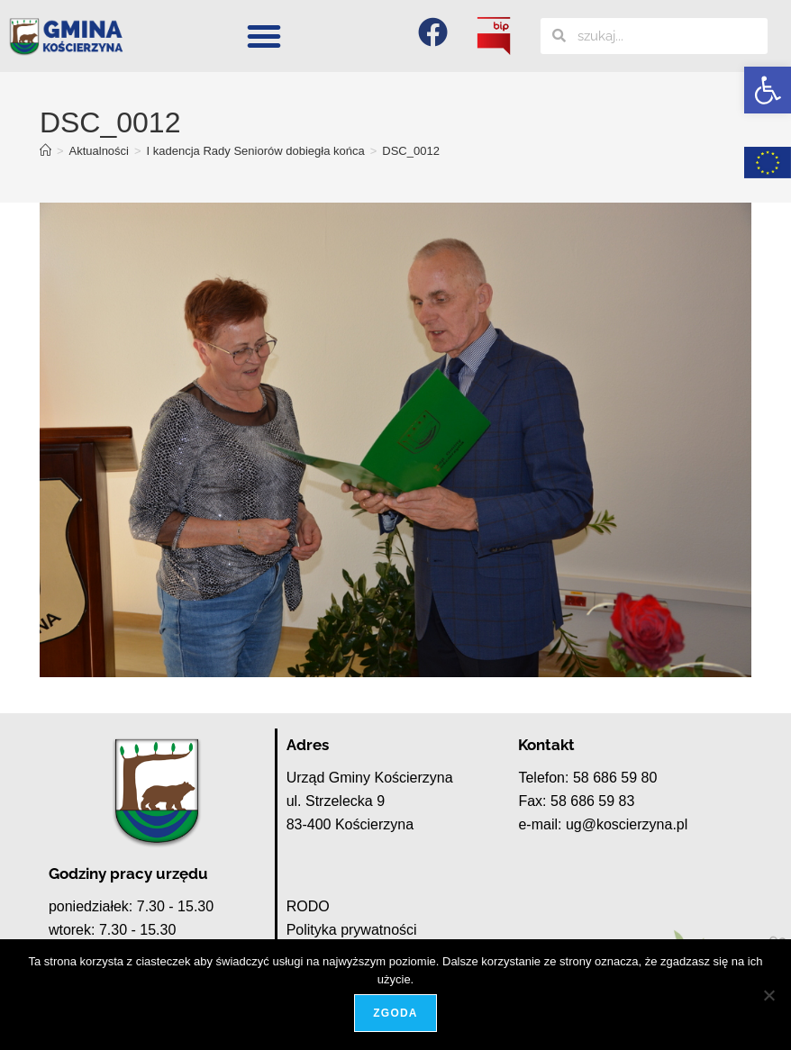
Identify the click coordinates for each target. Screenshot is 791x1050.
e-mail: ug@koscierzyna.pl (602, 824)
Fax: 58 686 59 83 (576, 801)
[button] (767, 90)
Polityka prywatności (351, 929)
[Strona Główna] (45, 151)
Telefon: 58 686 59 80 (587, 777)
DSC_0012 (411, 151)
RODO (308, 906)
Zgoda (395, 1013)
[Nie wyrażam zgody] (768, 995)
